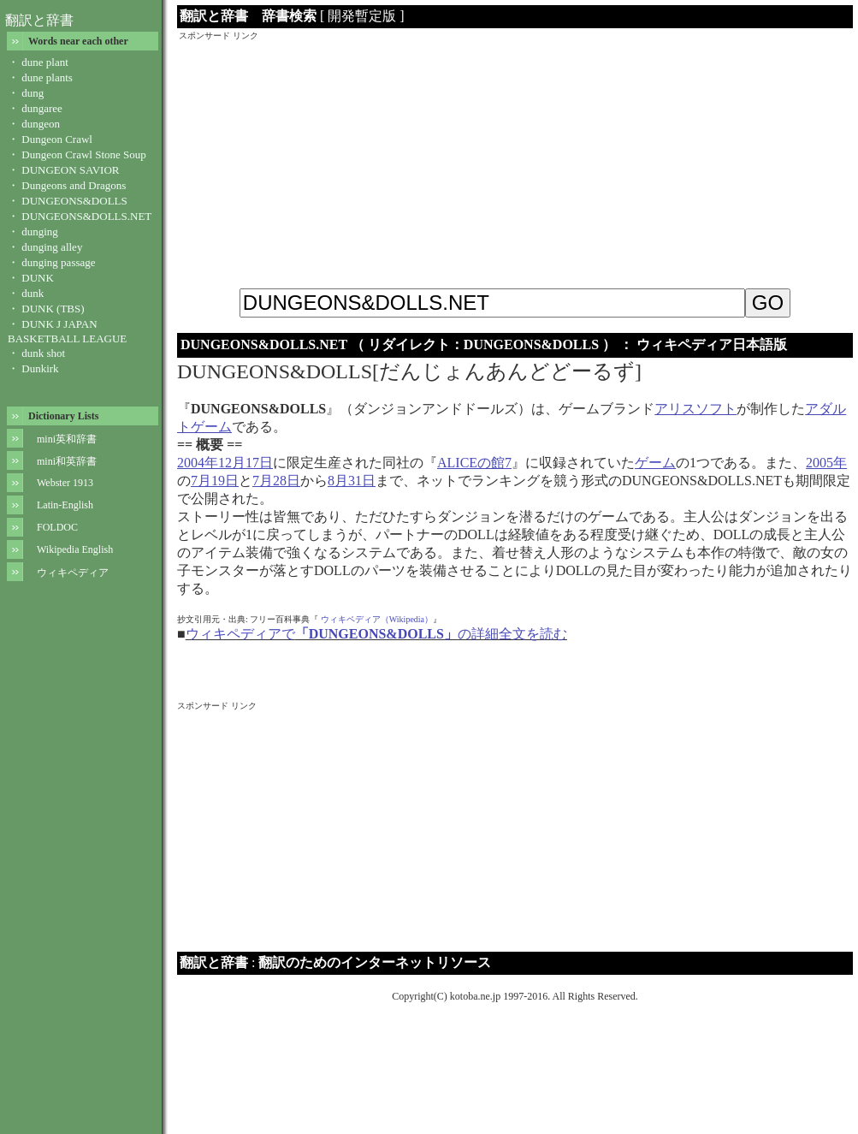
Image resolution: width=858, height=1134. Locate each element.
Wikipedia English (75, 549)
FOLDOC (57, 527)
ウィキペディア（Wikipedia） (377, 619)
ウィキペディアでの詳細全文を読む (376, 633)
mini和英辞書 (67, 461)
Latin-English (65, 505)
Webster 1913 (65, 483)
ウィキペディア (73, 573)
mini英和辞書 (67, 439)
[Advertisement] (515, 162)
